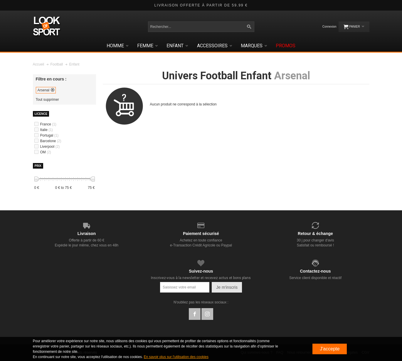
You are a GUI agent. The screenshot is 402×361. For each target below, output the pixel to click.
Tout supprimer (47, 100)
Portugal (49, 135)
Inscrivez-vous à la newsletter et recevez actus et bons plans (201, 278)
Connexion (329, 26)
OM (45, 152)
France (48, 124)
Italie (46, 130)
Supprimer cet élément (52, 90)
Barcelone (50, 141)
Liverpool (50, 147)
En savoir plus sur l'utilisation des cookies (176, 357)
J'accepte (329, 348)
